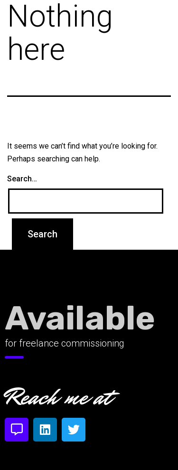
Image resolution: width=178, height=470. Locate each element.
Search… (22, 179)
